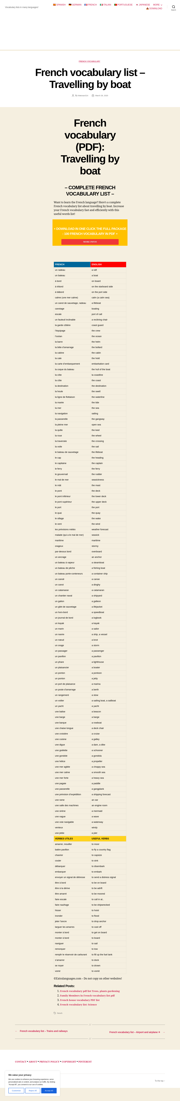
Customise (16, 1091)
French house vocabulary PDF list (82, 1009)
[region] (32, 1083)
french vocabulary (90, 62)
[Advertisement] (90, 32)
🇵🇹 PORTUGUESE (123, 4)
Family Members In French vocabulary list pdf (90, 1005)
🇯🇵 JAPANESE (143, 4)
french (60, 1023)
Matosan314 (82, 96)
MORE (156, 4)
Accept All (49, 1091)
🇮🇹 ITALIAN (105, 4)
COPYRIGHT (75, 1071)
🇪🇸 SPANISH (59, 4)
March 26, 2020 (102, 96)
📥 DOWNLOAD (154, 8)
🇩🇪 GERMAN (75, 4)
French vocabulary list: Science (80, 1014)
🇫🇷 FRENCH (90, 4)
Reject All (33, 1091)
